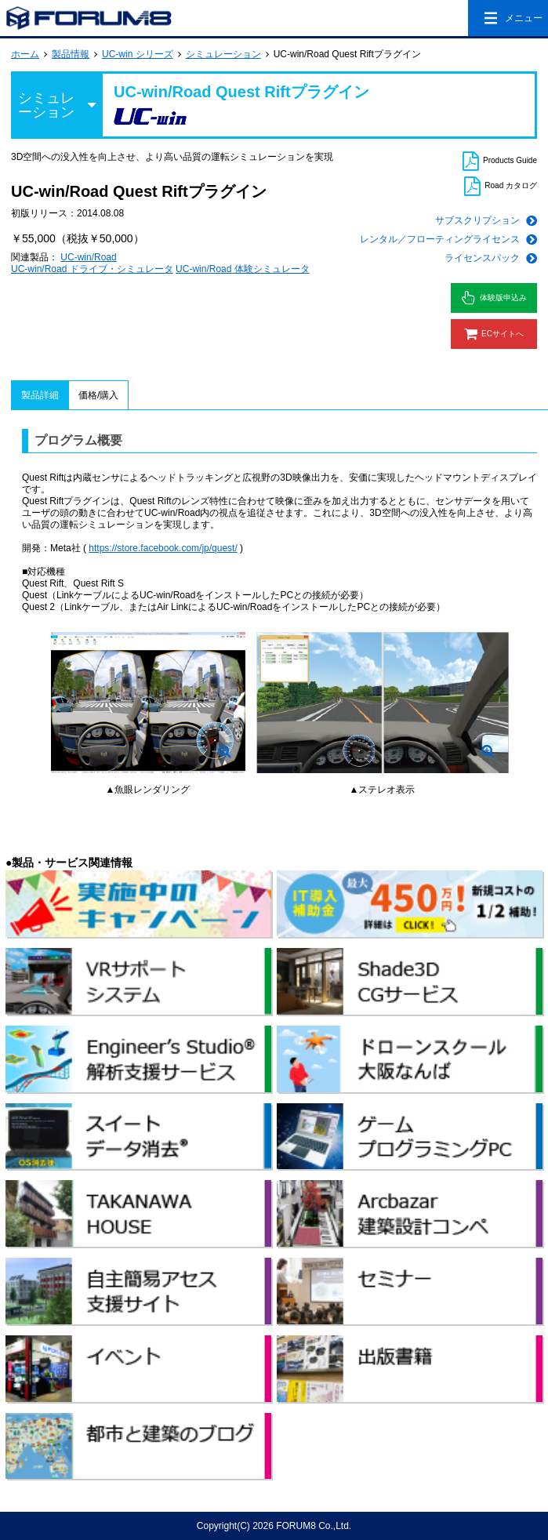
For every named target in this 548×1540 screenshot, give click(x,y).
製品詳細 (40, 395)
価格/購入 (98, 395)
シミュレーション (223, 54)
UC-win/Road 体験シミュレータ (243, 268)
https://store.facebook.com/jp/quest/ (163, 548)
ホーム (25, 54)
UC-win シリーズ (137, 54)
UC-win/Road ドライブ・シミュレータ (92, 268)
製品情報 (70, 54)
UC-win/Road (88, 257)
